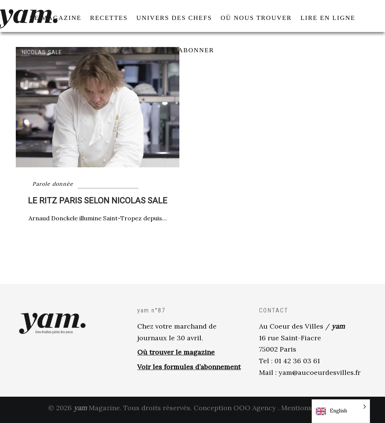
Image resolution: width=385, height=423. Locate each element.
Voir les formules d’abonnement (189, 370)
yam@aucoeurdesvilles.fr (320, 376)
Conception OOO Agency (235, 411)
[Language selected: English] (341, 411)
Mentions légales (309, 411)
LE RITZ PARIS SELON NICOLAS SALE (97, 204)
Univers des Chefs (127, 191)
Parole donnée (52, 187)
